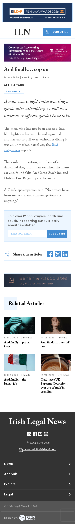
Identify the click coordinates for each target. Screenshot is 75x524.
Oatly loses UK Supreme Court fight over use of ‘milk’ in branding (54, 386)
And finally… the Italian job (15, 382)
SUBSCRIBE (57, 32)
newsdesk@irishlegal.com (39, 449)
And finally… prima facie (17, 345)
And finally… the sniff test (55, 345)
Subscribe (57, 233)
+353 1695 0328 (40, 443)
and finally (14, 91)
